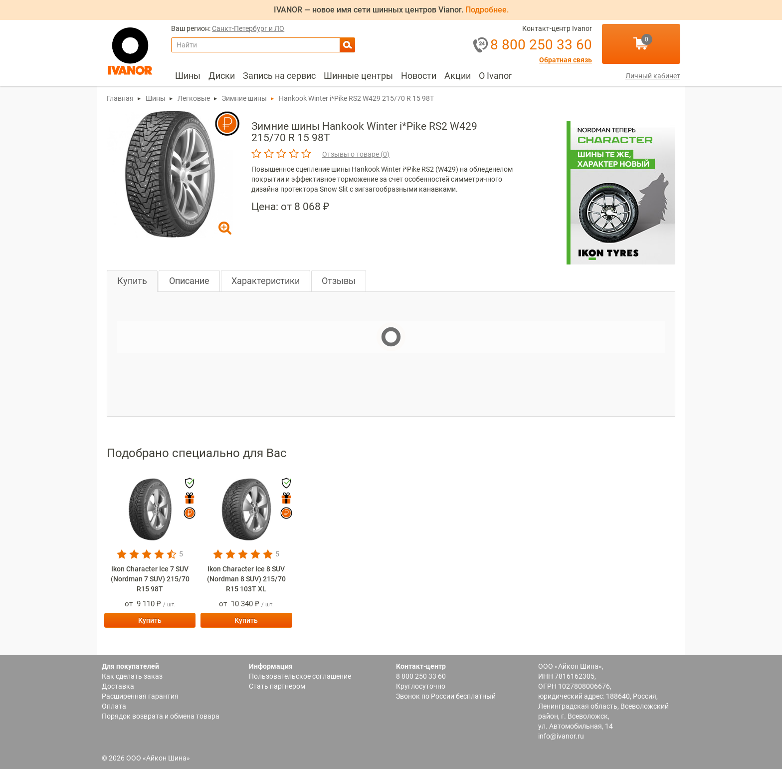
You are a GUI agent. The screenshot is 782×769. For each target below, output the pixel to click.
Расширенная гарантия (140, 696)
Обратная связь (565, 60)
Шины (187, 75)
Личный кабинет (652, 76)
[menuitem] (187, 76)
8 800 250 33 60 (421, 676)
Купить (132, 280)
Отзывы (339, 280)
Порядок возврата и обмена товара (160, 716)
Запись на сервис (279, 75)
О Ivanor (495, 75)
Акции (457, 75)
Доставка (118, 686)
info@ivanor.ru (561, 736)
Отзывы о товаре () (356, 154)
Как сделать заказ (132, 676)
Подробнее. (487, 9)
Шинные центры (358, 75)
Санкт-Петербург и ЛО (248, 28)
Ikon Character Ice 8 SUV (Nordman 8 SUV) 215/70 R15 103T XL (246, 579)
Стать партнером (277, 686)
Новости (418, 75)
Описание (189, 280)
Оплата (114, 706)
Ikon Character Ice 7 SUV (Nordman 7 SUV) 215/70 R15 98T (150, 579)
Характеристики (265, 280)
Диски (221, 75)
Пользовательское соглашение (300, 676)
